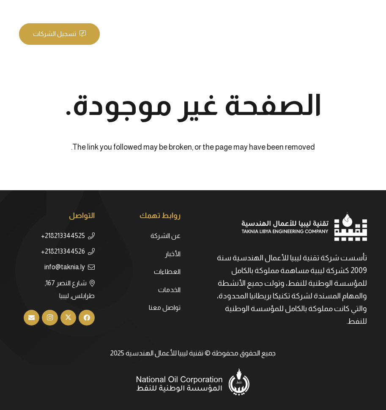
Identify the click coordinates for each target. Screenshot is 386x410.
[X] (41, 8)
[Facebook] (57, 8)
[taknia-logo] (320, 33)
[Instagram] (50, 318)
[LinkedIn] (26, 8)
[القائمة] (122, 33)
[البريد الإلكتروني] (32, 318)
